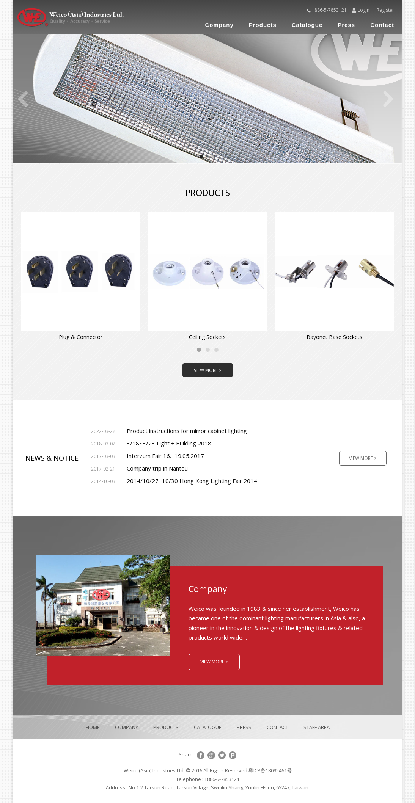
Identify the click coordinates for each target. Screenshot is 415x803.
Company (219, 25)
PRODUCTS (166, 727)
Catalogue (307, 25)
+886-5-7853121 (329, 10)
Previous (22, 98)
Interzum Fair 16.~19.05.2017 (147, 456)
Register (385, 10)
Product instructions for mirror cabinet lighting (169, 430)
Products (263, 25)
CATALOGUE (208, 727)
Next (388, 98)
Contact (382, 25)
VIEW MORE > (208, 370)
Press (346, 25)
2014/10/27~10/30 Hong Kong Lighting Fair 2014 (174, 481)
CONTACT (277, 727)
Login (363, 10)
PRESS (244, 727)
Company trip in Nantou (139, 468)
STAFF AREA (316, 727)
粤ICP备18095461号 (270, 770)
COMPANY (126, 727)
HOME (93, 727)
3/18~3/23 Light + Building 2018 (151, 443)
